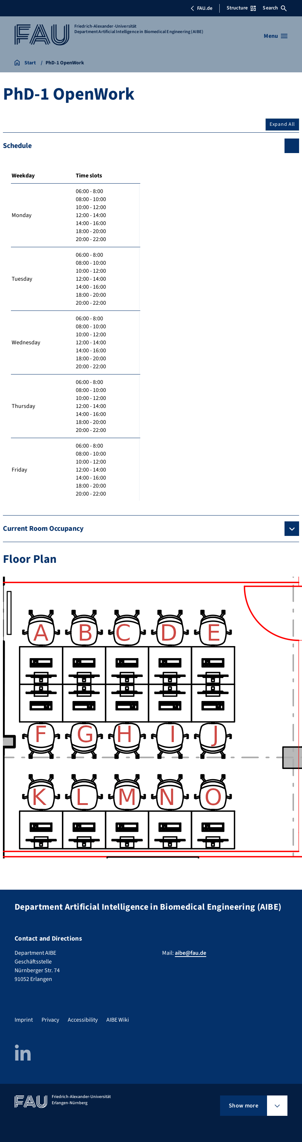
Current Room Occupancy (43, 529)
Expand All (282, 124)
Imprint (24, 1020)
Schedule (17, 146)
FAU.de (201, 8)
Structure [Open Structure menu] (241, 8)
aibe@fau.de (190, 953)
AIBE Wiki (117, 1020)
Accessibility (83, 1020)
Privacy (50, 1020)
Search (275, 8)
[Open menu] (275, 36)
